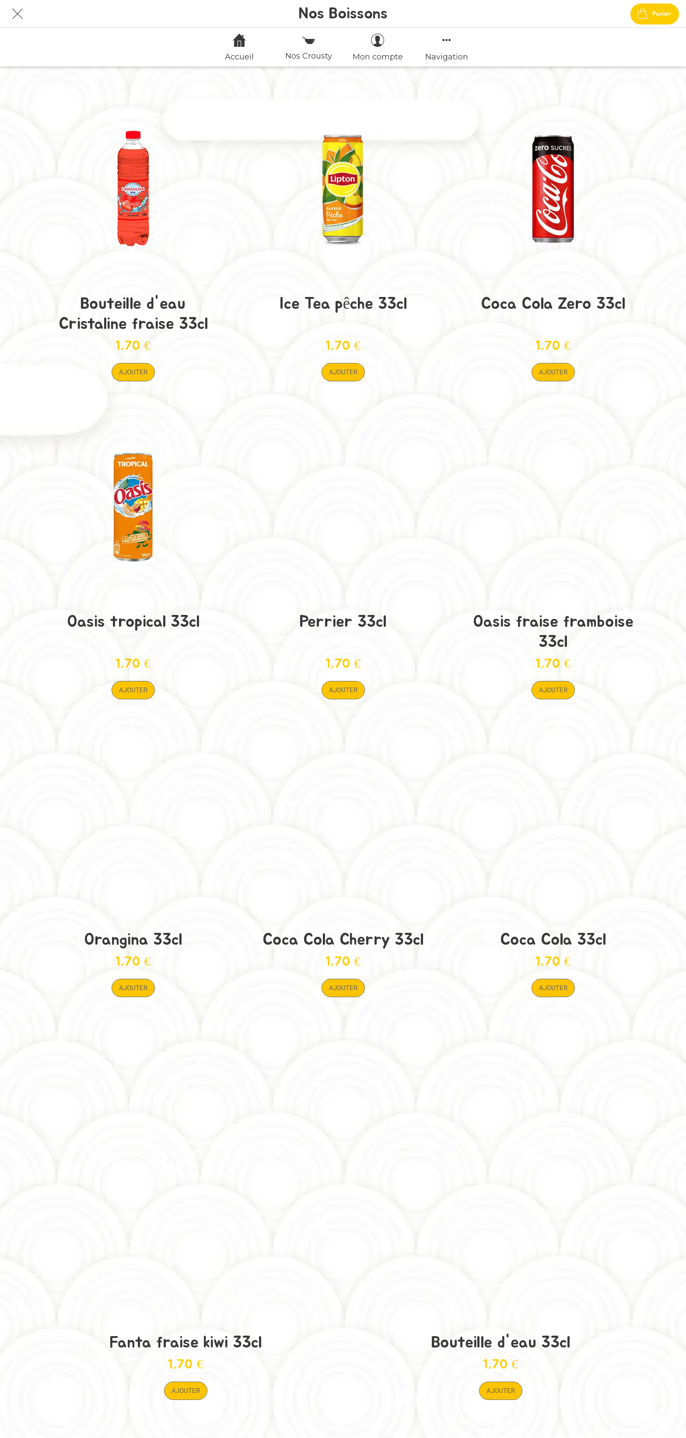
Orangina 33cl (133, 940)
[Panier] (654, 13)
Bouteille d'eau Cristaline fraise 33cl (133, 314)
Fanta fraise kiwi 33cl (185, 1342)
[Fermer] (17, 14)
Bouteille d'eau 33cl (500, 1342)
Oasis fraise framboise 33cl (553, 632)
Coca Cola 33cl (553, 940)
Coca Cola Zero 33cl (553, 304)
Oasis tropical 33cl (133, 622)
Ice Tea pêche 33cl (343, 304)
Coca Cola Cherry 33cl (343, 940)
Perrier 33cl (343, 622)
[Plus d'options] (446, 47)
